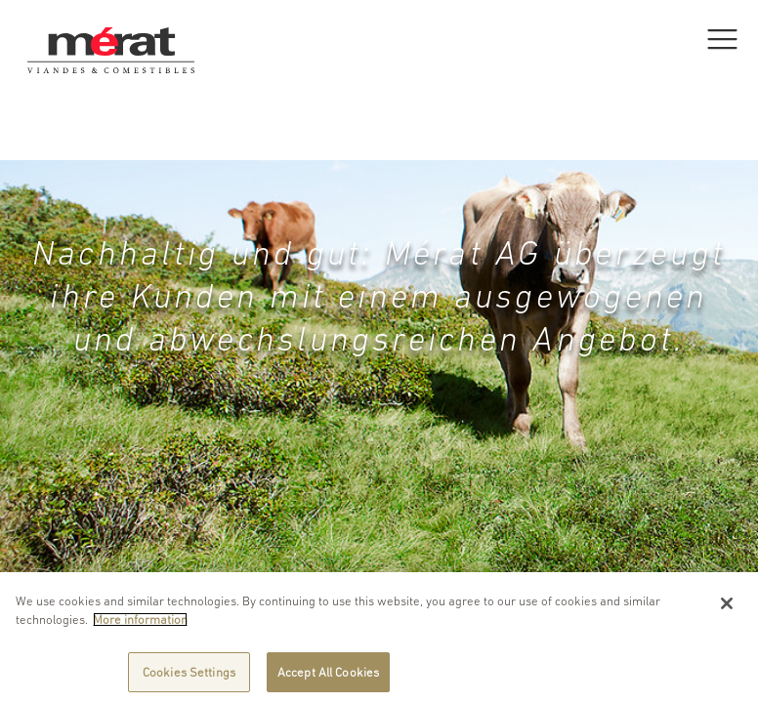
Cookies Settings (189, 678)
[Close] (726, 609)
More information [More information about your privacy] (140, 625)
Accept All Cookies (328, 678)
